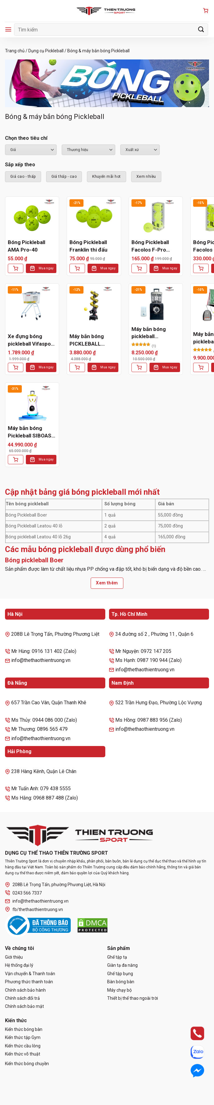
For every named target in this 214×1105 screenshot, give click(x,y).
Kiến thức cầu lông (22, 1045)
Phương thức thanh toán (29, 981)
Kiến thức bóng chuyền (27, 1063)
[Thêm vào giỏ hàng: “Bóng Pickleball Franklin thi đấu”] (77, 268)
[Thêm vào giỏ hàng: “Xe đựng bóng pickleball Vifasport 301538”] (15, 367)
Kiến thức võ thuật (22, 1053)
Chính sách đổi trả (22, 998)
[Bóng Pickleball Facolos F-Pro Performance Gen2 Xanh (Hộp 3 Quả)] (155, 217)
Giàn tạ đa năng (122, 965)
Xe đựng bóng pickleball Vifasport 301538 (31, 340)
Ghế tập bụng (120, 973)
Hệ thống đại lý (19, 965)
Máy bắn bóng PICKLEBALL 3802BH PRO (86, 340)
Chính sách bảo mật (24, 1006)
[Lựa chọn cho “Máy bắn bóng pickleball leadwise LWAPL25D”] (201, 367)
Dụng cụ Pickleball (46, 50)
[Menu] (8, 29)
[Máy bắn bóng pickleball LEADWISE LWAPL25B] (155, 304)
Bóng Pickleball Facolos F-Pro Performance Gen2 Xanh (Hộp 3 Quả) (155, 246)
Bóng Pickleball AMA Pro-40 (26, 246)
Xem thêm (107, 582)
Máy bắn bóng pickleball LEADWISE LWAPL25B (148, 333)
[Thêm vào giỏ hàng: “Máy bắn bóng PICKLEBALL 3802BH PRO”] (77, 367)
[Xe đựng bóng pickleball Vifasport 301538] (32, 304)
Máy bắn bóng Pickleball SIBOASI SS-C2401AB (30, 432)
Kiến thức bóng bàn (23, 1029)
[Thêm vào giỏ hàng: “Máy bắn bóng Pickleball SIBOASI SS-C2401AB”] (15, 459)
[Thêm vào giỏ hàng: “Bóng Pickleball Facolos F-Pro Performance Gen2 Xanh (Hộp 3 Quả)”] (139, 268)
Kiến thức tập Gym (22, 1037)
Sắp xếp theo (20, 165)
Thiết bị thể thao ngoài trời (132, 998)
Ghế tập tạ (117, 957)
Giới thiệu (14, 957)
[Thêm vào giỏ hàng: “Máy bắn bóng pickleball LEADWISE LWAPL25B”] (139, 367)
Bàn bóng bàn (120, 981)
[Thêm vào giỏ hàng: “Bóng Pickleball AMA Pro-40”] (15, 268)
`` (140, 149)
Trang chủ (15, 50)
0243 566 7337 (23, 892)
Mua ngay (46, 268)
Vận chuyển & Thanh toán (30, 973)
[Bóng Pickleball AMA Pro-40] (32, 217)
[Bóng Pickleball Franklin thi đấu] (93, 217)
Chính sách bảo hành (25, 990)
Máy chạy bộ (119, 990)
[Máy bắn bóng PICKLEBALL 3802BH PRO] (93, 304)
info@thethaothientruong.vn (37, 901)
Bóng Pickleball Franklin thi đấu (88, 246)
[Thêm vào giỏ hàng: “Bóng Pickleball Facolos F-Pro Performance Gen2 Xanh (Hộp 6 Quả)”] (201, 268)
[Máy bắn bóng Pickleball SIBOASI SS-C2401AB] (32, 403)
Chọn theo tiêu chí (26, 138)
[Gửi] (201, 29)
